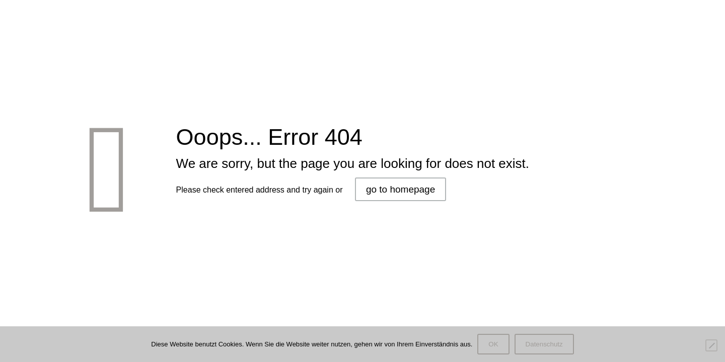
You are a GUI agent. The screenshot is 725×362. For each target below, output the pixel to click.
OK (493, 344)
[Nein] (711, 345)
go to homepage (400, 189)
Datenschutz (544, 344)
